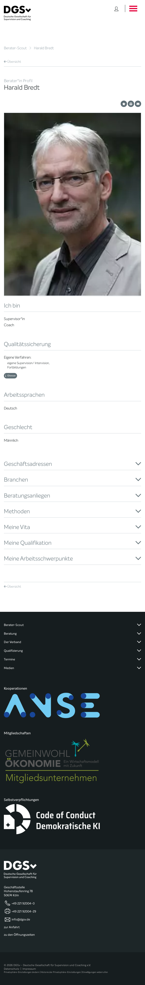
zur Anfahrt (12, 927)
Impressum (29, 969)
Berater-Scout (15, 48)
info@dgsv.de (21, 919)
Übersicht (12, 62)
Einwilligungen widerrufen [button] (95, 972)
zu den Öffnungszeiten (19, 935)
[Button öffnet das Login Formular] (116, 8)
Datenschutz (11, 969)
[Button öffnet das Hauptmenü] (133, 8)
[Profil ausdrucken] (131, 104)
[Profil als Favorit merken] (124, 104)
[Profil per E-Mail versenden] (138, 104)
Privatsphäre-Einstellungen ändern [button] (21, 972)
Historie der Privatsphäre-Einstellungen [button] (61, 972)
